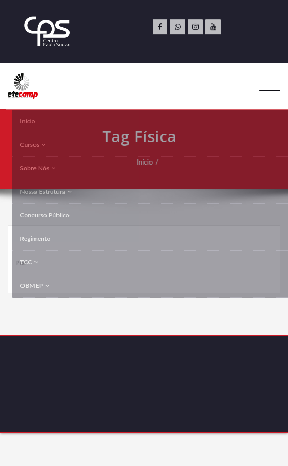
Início (143, 162)
